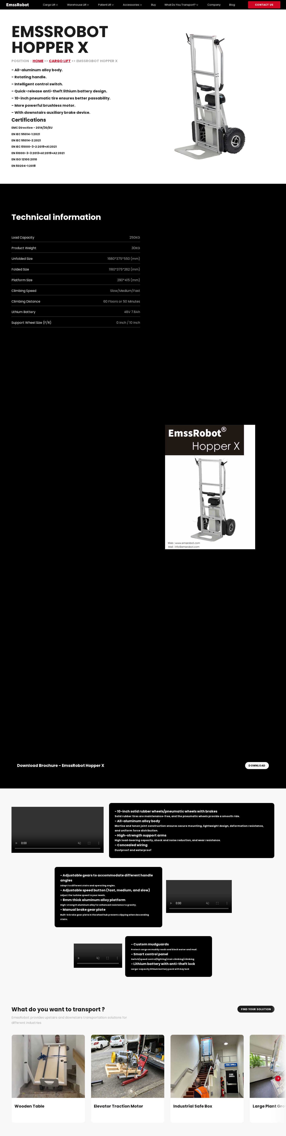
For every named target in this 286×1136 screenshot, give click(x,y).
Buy (153, 4)
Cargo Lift (60, 60)
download (257, 765)
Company (213, 4)
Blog (232, 4)
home (38, 60)
